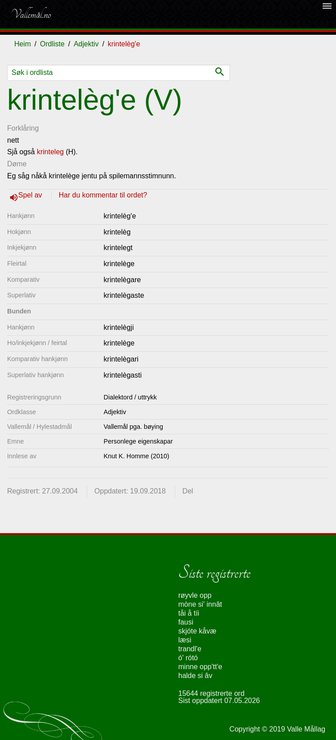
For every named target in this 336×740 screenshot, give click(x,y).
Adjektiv (86, 44)
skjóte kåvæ (197, 631)
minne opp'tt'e (200, 666)
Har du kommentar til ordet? (103, 195)
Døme (17, 164)
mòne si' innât (200, 604)
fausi (185, 622)
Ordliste (52, 44)
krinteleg (50, 152)
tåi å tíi (188, 613)
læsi (184, 640)
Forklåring (23, 128)
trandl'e (189, 649)
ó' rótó (188, 658)
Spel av (31, 195)
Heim (22, 44)
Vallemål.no (31, 14)
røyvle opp (195, 595)
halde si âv (195, 675)
